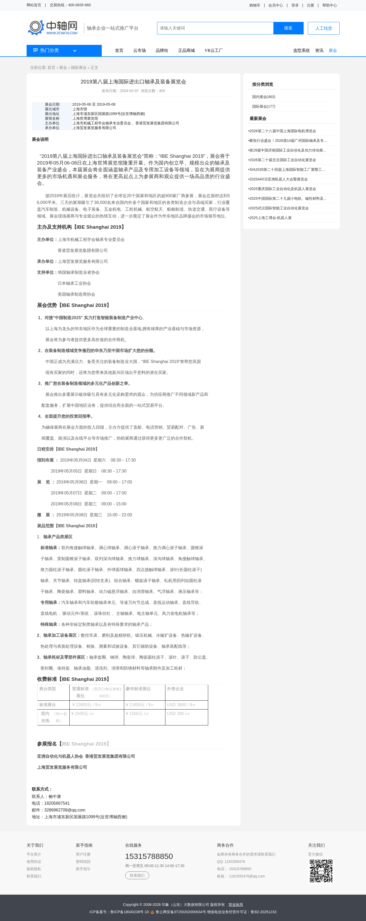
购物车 (254, 5)
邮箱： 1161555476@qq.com (241, 876)
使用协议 (34, 861)
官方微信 (315, 854)
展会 (333, 50)
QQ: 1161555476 (231, 861)
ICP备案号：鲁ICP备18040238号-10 (120, 912)
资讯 (319, 50)
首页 (119, 50)
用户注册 (83, 854)
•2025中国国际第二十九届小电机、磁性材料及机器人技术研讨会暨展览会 (288, 198)
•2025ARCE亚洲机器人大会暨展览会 (278, 179)
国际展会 (79, 67)
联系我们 (34, 876)
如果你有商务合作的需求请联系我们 (246, 854)
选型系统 (301, 50)
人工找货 (323, 28)
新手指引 (83, 869)
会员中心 (275, 5)
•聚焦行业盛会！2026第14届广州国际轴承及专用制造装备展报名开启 (288, 140)
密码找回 (83, 861)
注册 (310, 5)
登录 (295, 5)
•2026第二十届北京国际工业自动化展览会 (282, 160)
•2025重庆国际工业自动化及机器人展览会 (282, 189)
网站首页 (34, 5)
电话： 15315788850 (234, 869)
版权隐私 (34, 869)
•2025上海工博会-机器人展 (270, 218)
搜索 (288, 28)
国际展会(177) (263, 106)
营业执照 (236, 904)
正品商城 (186, 50)
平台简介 (34, 854)
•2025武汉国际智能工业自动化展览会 (278, 208)
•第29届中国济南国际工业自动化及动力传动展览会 (288, 150)
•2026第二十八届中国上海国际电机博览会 (282, 131)
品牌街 (162, 50)
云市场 (139, 50)
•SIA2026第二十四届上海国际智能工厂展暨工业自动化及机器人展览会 (288, 169)
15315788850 (149, 856)
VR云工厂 (214, 50)
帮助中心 (329, 5)
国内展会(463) (263, 97)
